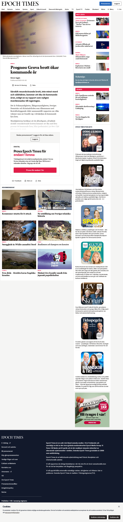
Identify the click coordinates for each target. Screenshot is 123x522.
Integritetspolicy (7, 488)
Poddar (87, 9)
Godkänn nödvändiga (98, 517)
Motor (103, 9)
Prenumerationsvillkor (9, 484)
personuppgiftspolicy (12, 512)
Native (4, 492)
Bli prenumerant (7, 451)
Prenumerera (105, 3)
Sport (32, 9)
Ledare (17, 9)
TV (72, 9)
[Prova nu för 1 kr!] (92, 410)
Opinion (25, 9)
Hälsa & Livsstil (41, 9)
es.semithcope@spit (82, 82)
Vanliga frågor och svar (10, 459)
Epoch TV (79, 9)
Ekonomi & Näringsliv (55, 9)
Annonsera (7, 472)
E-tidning (6, 443)
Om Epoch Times (8, 480)
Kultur (67, 9)
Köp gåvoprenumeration (10, 455)
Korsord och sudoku (9, 447)
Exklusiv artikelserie (9, 463)
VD (3, 476)
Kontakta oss (6, 467)
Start (3, 9)
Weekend (95, 9)
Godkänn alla (114, 517)
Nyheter (10, 9)
